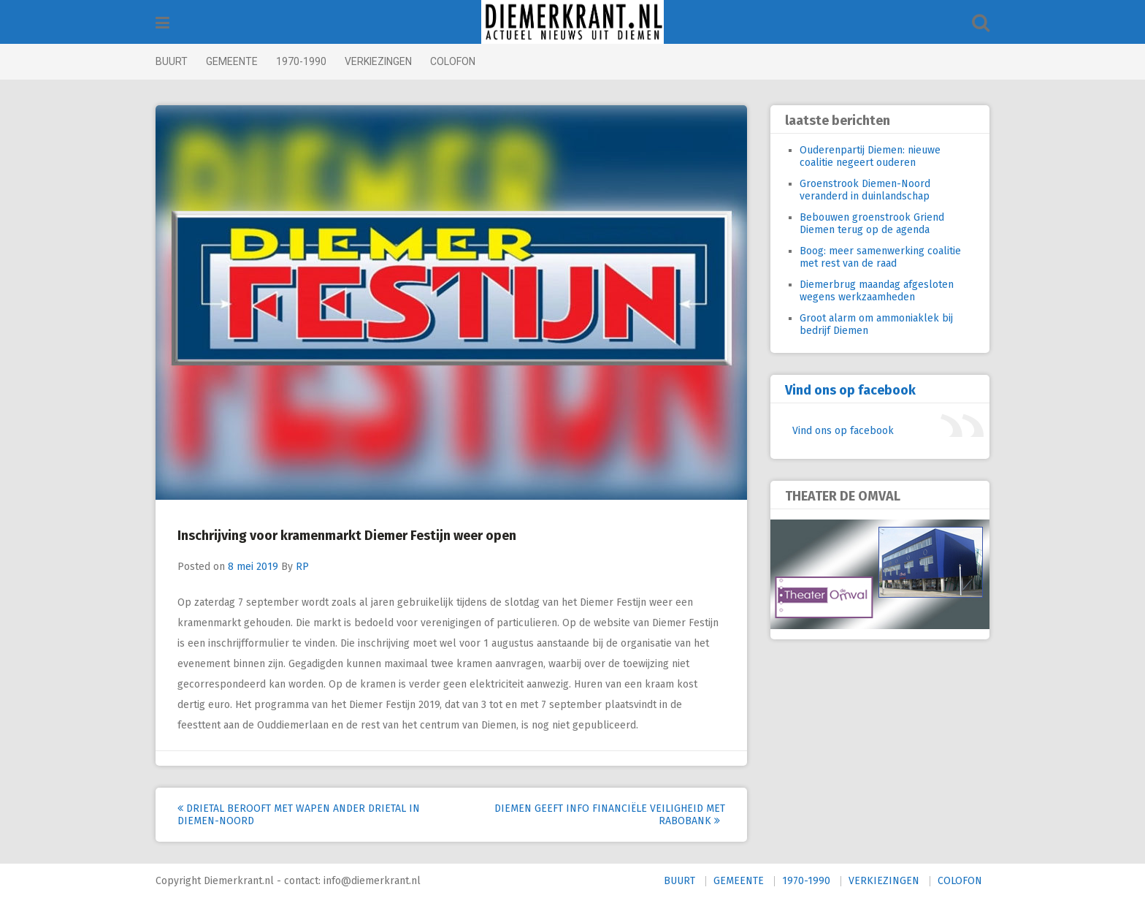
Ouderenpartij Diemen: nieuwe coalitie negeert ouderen (870, 156)
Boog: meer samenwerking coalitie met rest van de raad (880, 257)
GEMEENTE (232, 61)
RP (302, 566)
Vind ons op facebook (850, 390)
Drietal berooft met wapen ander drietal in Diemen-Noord (298, 814)
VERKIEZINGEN (378, 61)
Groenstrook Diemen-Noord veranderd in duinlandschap (865, 190)
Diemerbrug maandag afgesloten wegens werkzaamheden (877, 290)
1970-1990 (301, 61)
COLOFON (452, 61)
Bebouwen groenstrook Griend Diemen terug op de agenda (872, 223)
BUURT (172, 61)
